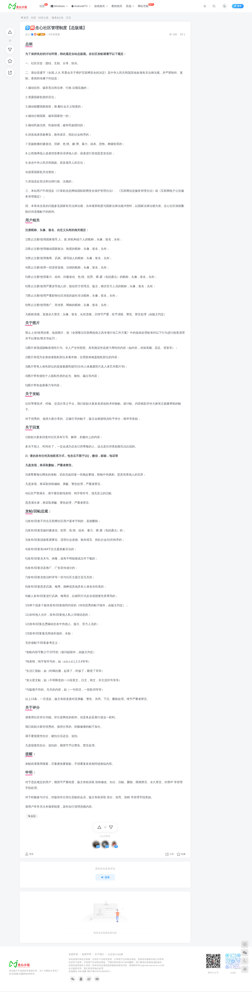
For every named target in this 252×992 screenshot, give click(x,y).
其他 (130, 6)
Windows (59, 6)
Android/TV (81, 6)
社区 (44, 5)
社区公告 (43, 17)
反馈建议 (73, 971)
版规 (32, 816)
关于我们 (99, 954)
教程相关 (116, 6)
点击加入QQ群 (115, 954)
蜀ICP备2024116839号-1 (99, 971)
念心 (27, 34)
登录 (105, 877)
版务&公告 (57, 17)
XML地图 (82, 971)
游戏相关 (101, 6)
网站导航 (146, 5)
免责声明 (86, 954)
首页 (25, 17)
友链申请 (73, 954)
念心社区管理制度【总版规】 (56, 28)
